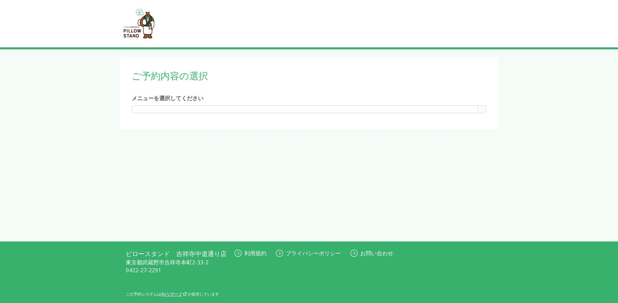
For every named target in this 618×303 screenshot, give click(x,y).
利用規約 (250, 253)
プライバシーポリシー (308, 253)
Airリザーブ (174, 294)
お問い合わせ (371, 253)
